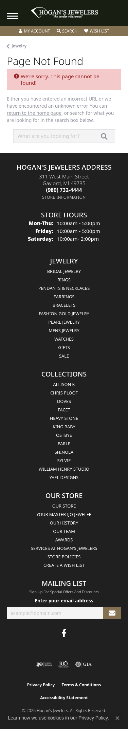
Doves (64, 401)
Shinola (64, 452)
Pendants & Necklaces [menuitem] (64, 288)
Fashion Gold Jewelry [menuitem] (64, 313)
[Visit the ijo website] (44, 664)
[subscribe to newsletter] (112, 613)
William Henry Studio (64, 469)
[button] (34, 31)
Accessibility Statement (64, 698)
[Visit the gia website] (83, 664)
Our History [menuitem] (64, 523)
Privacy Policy (41, 685)
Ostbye (64, 435)
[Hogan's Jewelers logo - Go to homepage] (64, 13)
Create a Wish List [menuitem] (64, 565)
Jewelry (19, 46)
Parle (64, 444)
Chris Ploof (64, 393)
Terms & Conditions (81, 685)
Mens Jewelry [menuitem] (64, 330)
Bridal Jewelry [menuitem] (64, 271)
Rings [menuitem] (63, 280)
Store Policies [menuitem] (64, 557)
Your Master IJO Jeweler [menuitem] (64, 514)
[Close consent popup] (117, 718)
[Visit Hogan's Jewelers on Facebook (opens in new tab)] (64, 633)
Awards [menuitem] (64, 540)
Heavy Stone (64, 418)
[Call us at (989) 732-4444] (64, 190)
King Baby (64, 427)
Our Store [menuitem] (64, 506)
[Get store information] (64, 197)
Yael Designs (64, 477)
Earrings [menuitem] (64, 297)
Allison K (64, 384)
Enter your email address (64, 600)
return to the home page (34, 113)
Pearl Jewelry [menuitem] (64, 322)
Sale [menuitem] (64, 356)
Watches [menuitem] (64, 339)
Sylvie (64, 460)
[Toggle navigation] (12, 16)
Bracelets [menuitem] (64, 305)
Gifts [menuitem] (64, 347)
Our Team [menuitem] (64, 531)
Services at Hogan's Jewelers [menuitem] (64, 548)
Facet (64, 410)
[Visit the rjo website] (63, 664)
